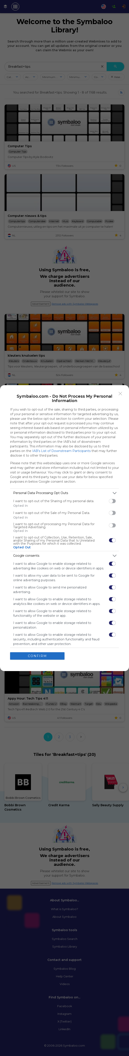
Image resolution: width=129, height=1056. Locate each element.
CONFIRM (37, 656)
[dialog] (64, 528)
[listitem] (64, 493)
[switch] (112, 501)
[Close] (120, 394)
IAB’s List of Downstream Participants (61, 451)
